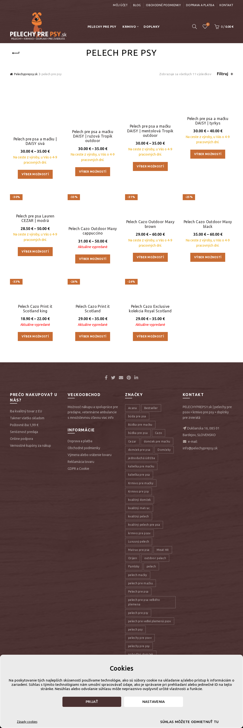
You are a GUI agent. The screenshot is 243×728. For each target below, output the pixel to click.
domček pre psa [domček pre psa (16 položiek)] (139, 487)
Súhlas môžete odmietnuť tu (189, 722)
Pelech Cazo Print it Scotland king (35, 346)
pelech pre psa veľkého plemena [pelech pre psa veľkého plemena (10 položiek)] (144, 640)
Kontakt (226, 5)
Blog (137, 5)
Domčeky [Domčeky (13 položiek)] (164, 487)
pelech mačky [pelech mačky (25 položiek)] (137, 612)
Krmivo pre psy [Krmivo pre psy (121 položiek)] (138, 528)
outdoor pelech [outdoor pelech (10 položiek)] (155, 595)
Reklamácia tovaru (81, 499)
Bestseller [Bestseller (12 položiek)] (151, 445)
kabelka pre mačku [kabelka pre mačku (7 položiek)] (141, 504)
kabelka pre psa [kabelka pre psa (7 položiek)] (139, 512)
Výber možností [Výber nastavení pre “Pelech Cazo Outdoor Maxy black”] (207, 269)
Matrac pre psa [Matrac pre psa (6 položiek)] (138, 587)
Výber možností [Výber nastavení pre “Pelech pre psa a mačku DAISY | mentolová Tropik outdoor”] (150, 160)
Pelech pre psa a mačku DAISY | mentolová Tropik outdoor (150, 124)
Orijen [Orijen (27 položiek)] (132, 595)
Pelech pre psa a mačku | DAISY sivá (35, 117)
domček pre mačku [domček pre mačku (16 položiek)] (157, 478)
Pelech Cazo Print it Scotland (93, 340)
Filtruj (222, 74)
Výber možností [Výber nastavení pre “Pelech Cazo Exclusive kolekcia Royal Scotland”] (150, 374)
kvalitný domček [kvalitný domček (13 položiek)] (139, 537)
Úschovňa (207, 24)
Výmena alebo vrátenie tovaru (90, 492)
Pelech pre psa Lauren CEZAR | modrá (35, 210)
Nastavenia (153, 702)
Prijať (92, 702)
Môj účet (120, 5)
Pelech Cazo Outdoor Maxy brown (150, 236)
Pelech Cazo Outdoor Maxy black (208, 236)
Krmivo (129, 26)
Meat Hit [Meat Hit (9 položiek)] (163, 587)
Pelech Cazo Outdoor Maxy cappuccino (93, 215)
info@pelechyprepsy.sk (200, 486)
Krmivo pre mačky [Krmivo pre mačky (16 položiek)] (140, 520)
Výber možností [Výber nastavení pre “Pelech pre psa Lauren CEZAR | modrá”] (35, 243)
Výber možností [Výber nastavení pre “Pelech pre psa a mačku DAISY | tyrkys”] (207, 150)
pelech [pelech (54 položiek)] (151, 604)
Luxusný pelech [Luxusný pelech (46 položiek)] (138, 579)
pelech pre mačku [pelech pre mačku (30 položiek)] (140, 620)
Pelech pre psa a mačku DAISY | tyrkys (207, 117)
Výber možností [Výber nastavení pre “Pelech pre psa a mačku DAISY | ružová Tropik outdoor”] (92, 155)
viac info (108, 455)
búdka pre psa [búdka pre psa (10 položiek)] (138, 470)
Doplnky (152, 26)
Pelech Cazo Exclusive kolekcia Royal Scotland (150, 346)
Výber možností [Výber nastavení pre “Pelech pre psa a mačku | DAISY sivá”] (35, 150)
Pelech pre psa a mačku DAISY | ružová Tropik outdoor (92, 119)
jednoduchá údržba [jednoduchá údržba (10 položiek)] (141, 495)
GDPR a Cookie (78, 506)
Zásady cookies (27, 721)
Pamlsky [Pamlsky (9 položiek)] (133, 604)
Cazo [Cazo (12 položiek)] (158, 470)
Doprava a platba (200, 5)
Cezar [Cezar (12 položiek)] (132, 478)
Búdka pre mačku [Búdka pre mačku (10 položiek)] (140, 462)
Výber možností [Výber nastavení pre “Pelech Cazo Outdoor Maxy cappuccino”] (92, 243)
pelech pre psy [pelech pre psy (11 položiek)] (138, 650)
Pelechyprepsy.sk (26, 74)
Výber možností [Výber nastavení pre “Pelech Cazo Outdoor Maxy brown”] (150, 269)
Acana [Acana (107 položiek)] (132, 445)
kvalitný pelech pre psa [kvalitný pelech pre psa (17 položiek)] (144, 562)
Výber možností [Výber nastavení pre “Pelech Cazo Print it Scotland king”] (35, 374)
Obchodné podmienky (163, 5)
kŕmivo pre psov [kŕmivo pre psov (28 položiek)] (139, 570)
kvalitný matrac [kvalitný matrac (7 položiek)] (139, 545)
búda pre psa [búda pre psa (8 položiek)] (137, 454)
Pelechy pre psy (102, 26)
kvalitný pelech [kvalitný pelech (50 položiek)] (138, 554)
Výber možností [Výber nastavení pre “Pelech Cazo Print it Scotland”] (92, 368)
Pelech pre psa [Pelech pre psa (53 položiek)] (138, 629)
